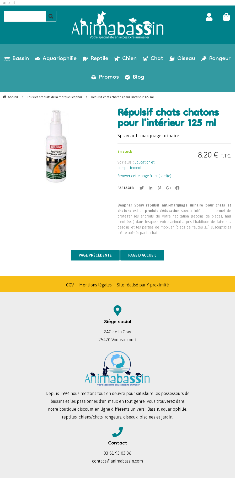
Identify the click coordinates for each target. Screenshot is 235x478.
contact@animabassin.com (117, 461)
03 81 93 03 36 (117, 453)
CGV (70, 285)
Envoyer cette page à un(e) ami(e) (144, 176)
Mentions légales (95, 285)
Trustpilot (7, 3)
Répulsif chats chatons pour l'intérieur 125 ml (168, 118)
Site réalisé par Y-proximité (143, 285)
